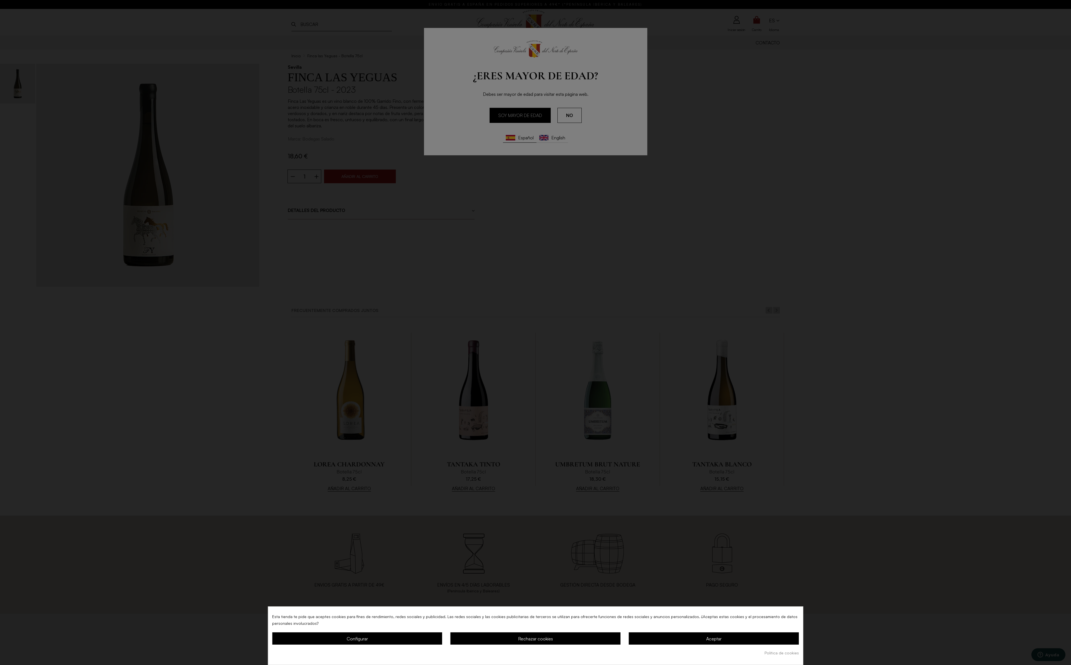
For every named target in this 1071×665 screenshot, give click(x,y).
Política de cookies (782, 652)
